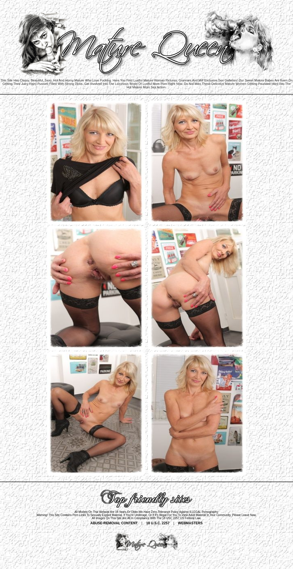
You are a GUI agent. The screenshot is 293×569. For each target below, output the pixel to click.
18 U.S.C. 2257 (158, 523)
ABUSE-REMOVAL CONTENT (114, 523)
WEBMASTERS (190, 523)
